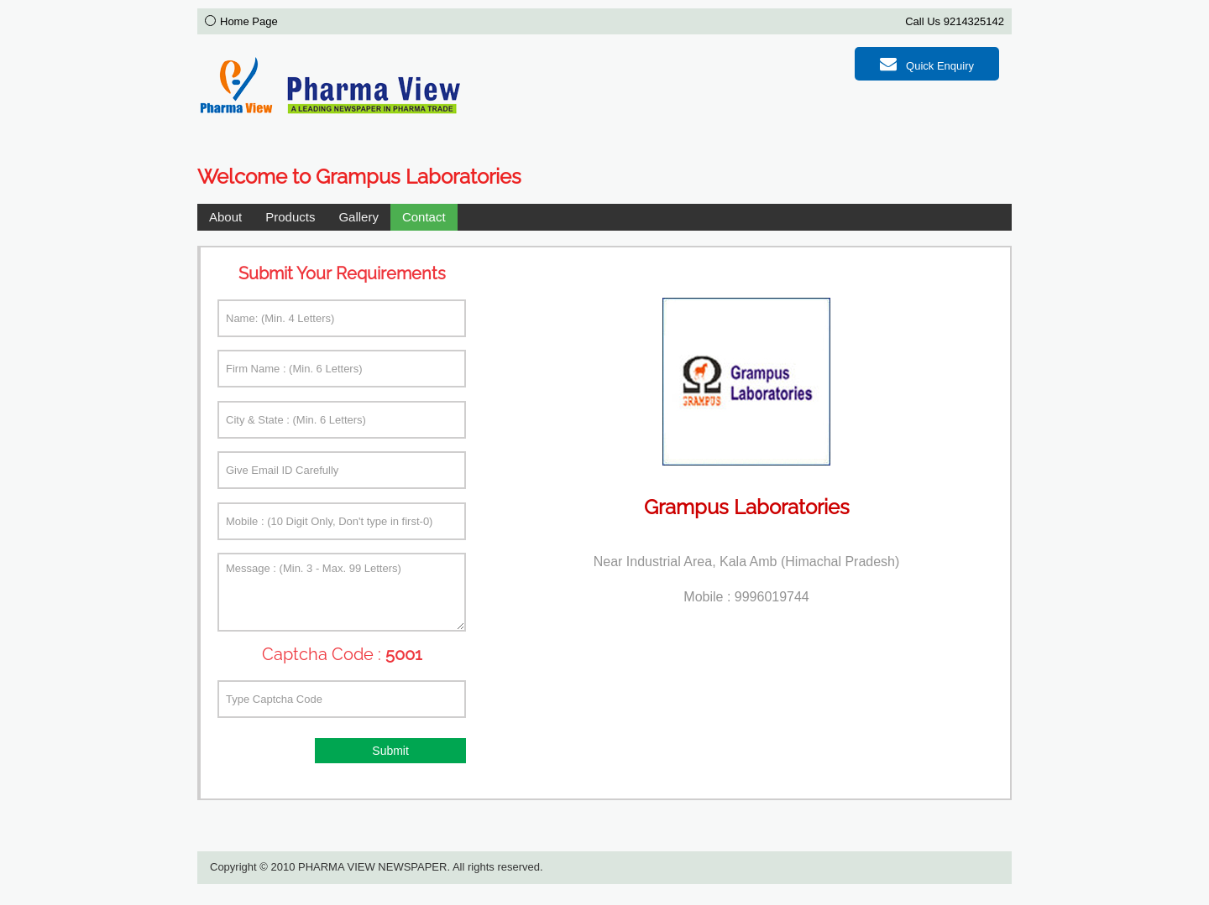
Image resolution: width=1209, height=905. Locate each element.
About (225, 217)
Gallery (358, 217)
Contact (424, 217)
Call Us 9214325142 (954, 21)
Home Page (249, 21)
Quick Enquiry (927, 63)
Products (290, 217)
